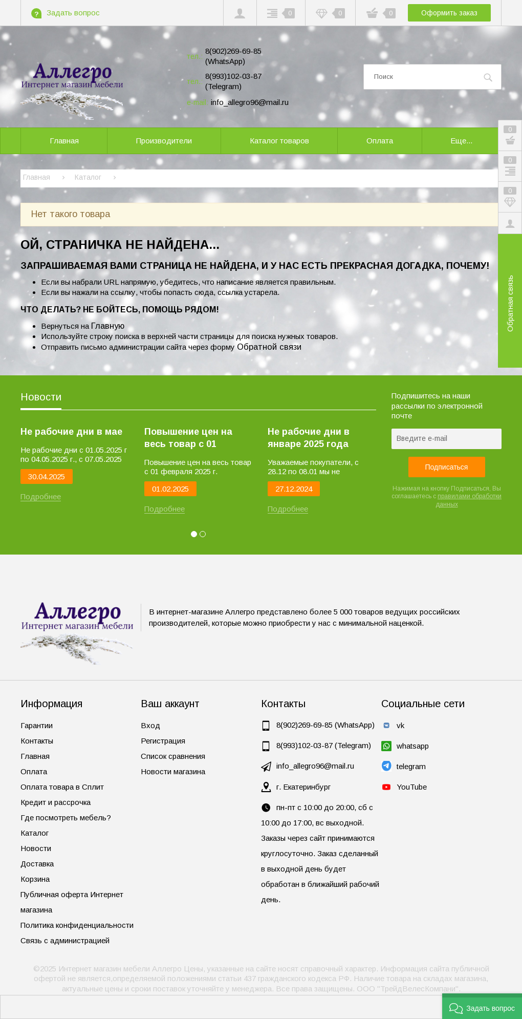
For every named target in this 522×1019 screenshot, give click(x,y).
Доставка (37, 863)
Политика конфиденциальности (77, 925)
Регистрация (163, 740)
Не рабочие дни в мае (71, 432)
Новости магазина (173, 771)
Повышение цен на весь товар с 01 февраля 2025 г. (188, 438)
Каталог (34, 833)
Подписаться (446, 467)
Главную (107, 325)
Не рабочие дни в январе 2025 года (309, 438)
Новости (40, 396)
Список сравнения (173, 756)
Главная (35, 756)
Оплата (33, 771)
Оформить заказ (449, 13)
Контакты (36, 740)
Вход (150, 725)
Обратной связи (269, 346)
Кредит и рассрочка (55, 802)
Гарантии (36, 725)
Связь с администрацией (65, 940)
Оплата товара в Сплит (62, 786)
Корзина (35, 879)
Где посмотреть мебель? (65, 817)
